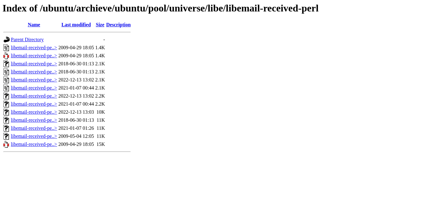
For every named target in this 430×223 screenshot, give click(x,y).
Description (118, 24)
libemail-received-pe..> (34, 47)
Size (100, 24)
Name (34, 24)
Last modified (76, 24)
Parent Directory (27, 39)
